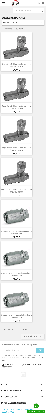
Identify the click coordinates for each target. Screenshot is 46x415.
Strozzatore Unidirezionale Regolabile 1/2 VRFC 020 (16, 232)
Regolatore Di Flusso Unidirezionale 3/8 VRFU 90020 (16, 148)
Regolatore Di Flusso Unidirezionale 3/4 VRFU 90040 (16, 107)
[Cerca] (28, 10)
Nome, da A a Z (23, 22)
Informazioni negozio (13, 403)
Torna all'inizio (33, 336)
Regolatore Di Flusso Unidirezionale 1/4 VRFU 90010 (16, 65)
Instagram (23, 374)
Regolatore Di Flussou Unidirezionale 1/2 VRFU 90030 (16, 190)
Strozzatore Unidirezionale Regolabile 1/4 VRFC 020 (16, 274)
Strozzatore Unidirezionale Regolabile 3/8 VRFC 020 (16, 316)
